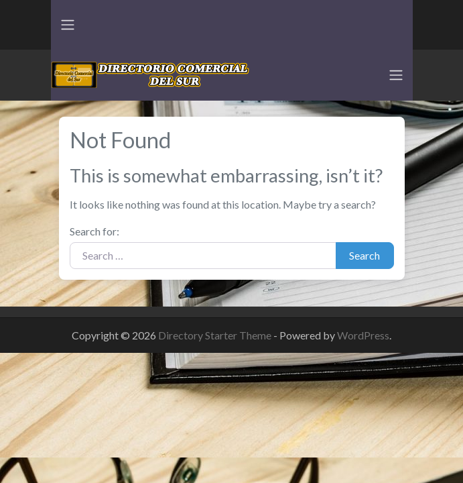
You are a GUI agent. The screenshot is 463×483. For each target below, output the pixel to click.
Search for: (94, 231)
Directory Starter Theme (215, 335)
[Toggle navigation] (67, 25)
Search (364, 255)
